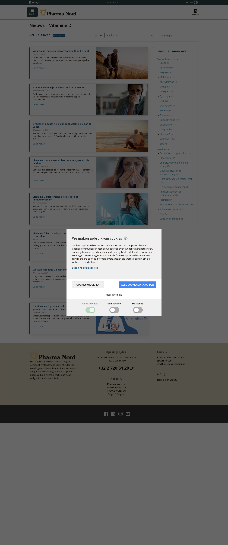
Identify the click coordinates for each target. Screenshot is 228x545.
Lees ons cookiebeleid (85, 267)
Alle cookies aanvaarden (137, 285)
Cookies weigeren (87, 285)
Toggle (90, 310)
